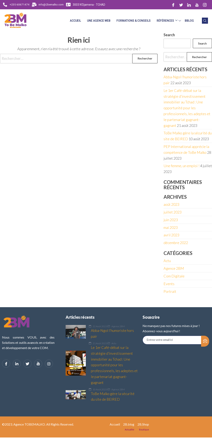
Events (169, 283)
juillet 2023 (173, 212)
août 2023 (171, 204)
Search (169, 35)
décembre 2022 (176, 242)
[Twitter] (181, 5)
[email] (172, 340)
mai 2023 (171, 227)
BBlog (189, 20)
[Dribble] (197, 5)
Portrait (170, 291)
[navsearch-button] (205, 21)
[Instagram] (205, 5)
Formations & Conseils (133, 20)
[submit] (205, 341)
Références (167, 20)
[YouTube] (38, 364)
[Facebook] (173, 5)
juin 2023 (171, 220)
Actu (167, 260)
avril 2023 (171, 235)
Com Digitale (174, 276)
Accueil (75, 20)
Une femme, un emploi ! (181, 166)
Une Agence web (98, 20)
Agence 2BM (174, 268)
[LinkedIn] (189, 5)
